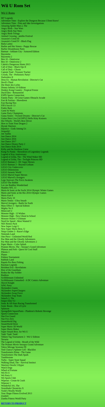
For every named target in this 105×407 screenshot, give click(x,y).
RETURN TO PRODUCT (13, 403)
